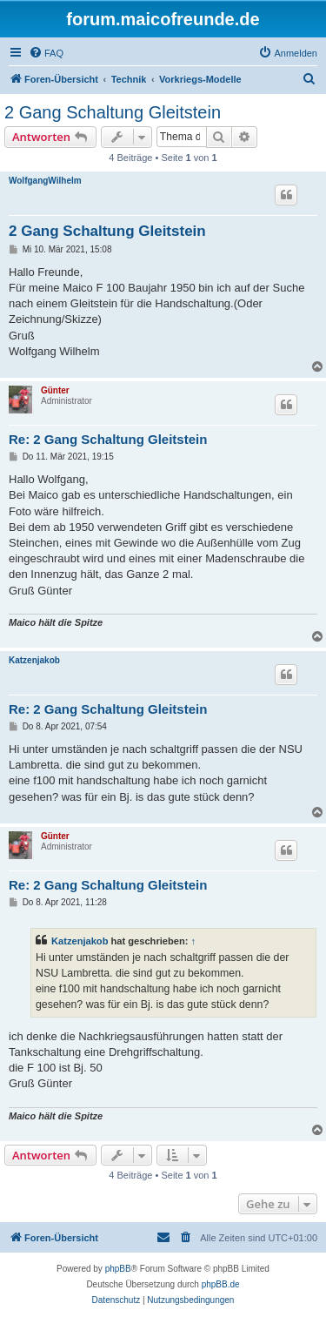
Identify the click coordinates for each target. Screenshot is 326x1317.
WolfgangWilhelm (45, 180)
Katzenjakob (34, 660)
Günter (55, 390)
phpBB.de (221, 1284)
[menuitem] (46, 53)
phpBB (118, 1268)
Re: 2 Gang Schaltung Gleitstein (108, 439)
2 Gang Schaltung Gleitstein (112, 112)
